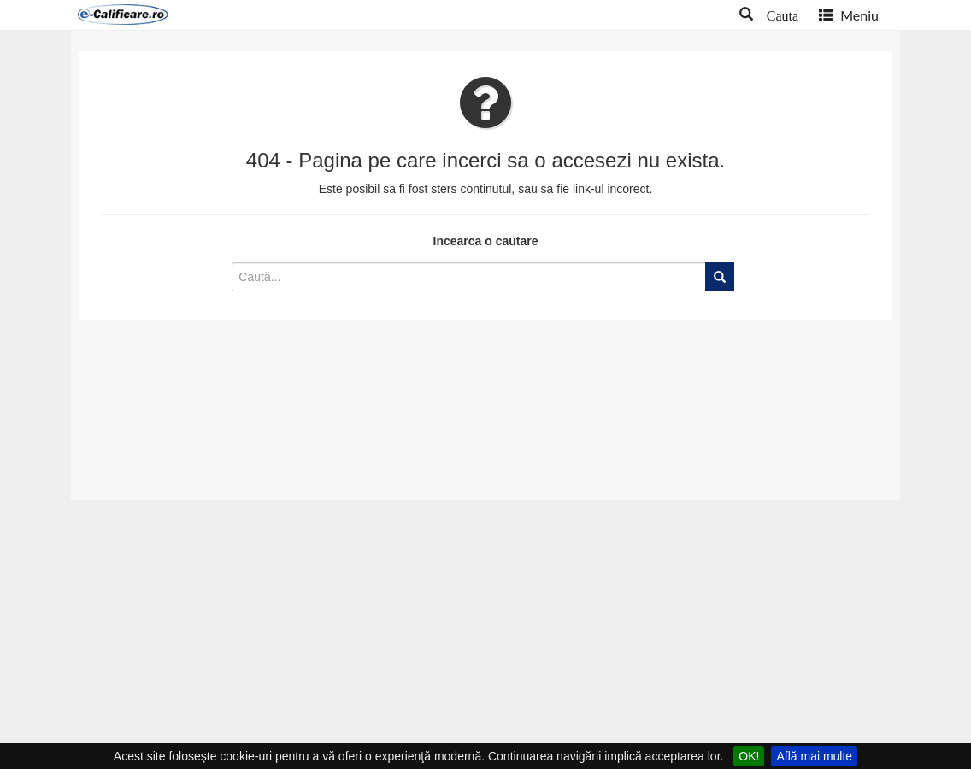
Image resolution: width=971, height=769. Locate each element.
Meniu (849, 15)
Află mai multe (814, 756)
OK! (749, 756)
